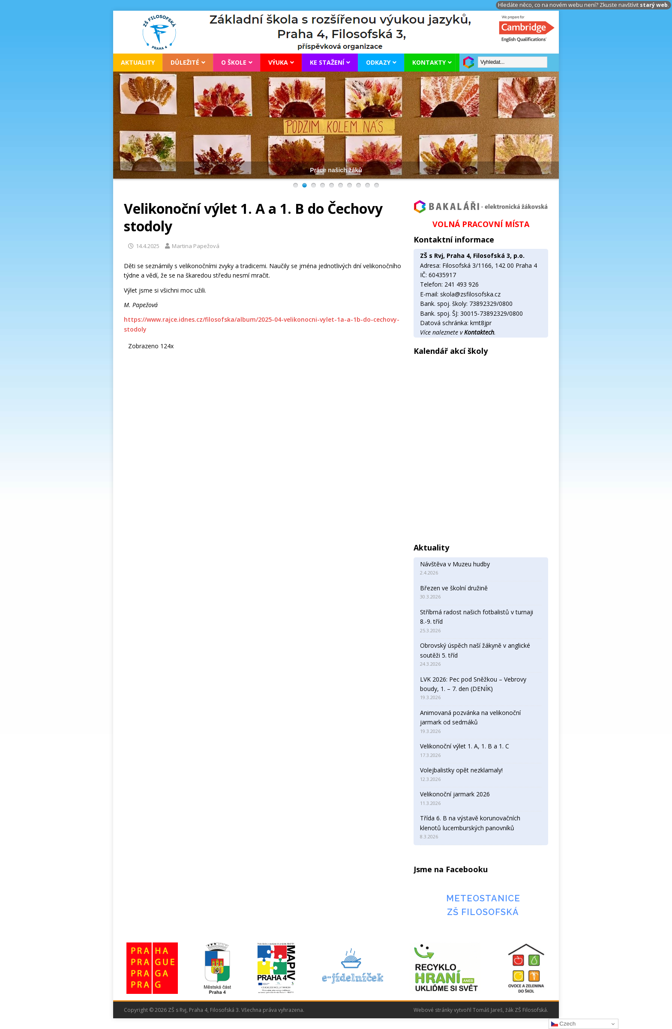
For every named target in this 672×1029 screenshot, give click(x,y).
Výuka (278, 62)
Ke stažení (327, 62)
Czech (563, 1023)
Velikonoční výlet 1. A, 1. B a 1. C (464, 746)
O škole (233, 62)
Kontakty (429, 62)
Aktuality (138, 62)
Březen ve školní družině (454, 588)
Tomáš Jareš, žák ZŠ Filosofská (510, 1010)
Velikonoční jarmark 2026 (455, 794)
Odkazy (378, 62)
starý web (654, 5)
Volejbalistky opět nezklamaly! (461, 770)
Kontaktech (479, 332)
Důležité (185, 62)
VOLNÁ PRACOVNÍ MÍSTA (480, 224)
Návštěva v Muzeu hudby (455, 564)
